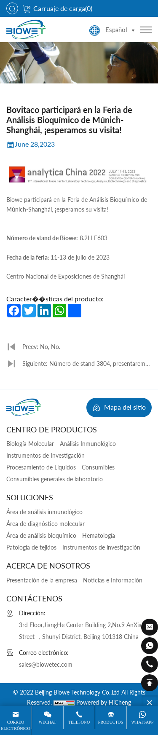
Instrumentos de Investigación (45, 455)
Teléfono (79, 722)
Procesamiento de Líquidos (41, 467)
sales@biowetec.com (45, 664)
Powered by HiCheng (103, 702)
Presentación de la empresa (41, 580)
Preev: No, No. (41, 346)
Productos (110, 722)
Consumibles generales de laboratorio (54, 479)
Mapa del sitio (119, 408)
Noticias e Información (112, 580)
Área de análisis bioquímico (41, 535)
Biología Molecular (30, 443)
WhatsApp (142, 722)
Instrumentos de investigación (101, 547)
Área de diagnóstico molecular (45, 523)
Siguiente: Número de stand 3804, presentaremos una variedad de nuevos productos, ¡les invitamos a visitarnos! (86, 366)
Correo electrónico (15, 725)
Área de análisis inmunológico (44, 511)
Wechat (47, 722)
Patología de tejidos (31, 547)
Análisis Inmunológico (88, 443)
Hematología (98, 535)
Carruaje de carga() (57, 8)
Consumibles (98, 467)
